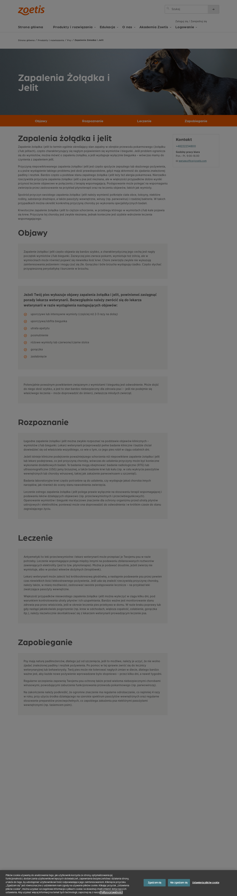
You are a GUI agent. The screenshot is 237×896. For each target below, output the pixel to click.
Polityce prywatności (111, 892)
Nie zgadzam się (178, 882)
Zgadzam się (154, 882)
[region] (118, 883)
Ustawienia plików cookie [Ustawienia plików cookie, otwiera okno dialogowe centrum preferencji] (205, 882)
